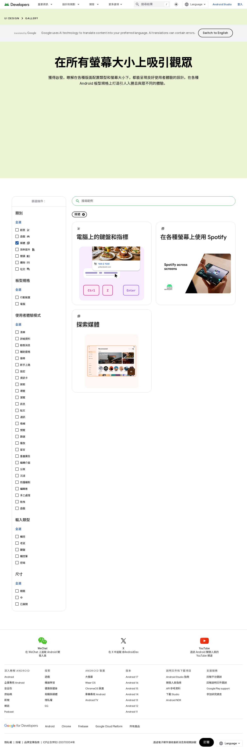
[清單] (17, 332)
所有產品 (135, 726)
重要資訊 (43, 4)
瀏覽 (22, 397)
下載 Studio (172, 694)
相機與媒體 (51, 694)
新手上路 (25, 365)
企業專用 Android (14, 682)
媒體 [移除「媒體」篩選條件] (77, 214)
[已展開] (17, 604)
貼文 (22, 410)
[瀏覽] (17, 397)
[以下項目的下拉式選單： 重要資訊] (53, 4)
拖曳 (22, 502)
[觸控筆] (17, 556)
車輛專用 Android (95, 694)
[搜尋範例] (153, 201)
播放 (22, 443)
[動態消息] (17, 345)
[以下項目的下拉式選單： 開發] (99, 4)
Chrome (66, 726)
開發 (92, 4)
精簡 (22, 591)
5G (46, 705)
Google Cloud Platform (108, 726)
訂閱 (207, 742)
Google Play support (218, 688)
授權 (18, 742)
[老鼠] (17, 543)
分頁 (22, 469)
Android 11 (132, 711)
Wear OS (90, 682)
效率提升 (25, 249)
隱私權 (48, 700)
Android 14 (132, 694)
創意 (22, 230)
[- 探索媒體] (111, 324)
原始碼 (8, 694)
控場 (22, 562)
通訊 (22, 417)
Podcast (9, 711)
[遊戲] (17, 236)
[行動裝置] (17, 297)
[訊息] (17, 404)
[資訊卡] (17, 377)
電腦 (22, 304)
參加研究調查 (214, 694)
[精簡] (17, 591)
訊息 (22, 404)
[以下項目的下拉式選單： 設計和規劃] (80, 4)
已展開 (24, 604)
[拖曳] (17, 501)
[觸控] (17, 536)
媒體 (22, 243)
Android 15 (132, 688)
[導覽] (17, 390)
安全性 (8, 688)
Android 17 (132, 676)
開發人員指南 (173, 682)
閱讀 (22, 256)
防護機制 (25, 482)
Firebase (83, 726)
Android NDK (173, 700)
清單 (22, 332)
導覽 (22, 391)
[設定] (17, 371)
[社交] (17, 269)
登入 (240, 4)
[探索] (17, 384)
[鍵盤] (17, 549)
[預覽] (17, 430)
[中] (17, 597)
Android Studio (222, 4)
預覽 (22, 430)
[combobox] (152, 4)
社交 (22, 269)
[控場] (17, 562)
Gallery (31, 18)
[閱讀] (17, 256)
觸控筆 (24, 556)
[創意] (17, 229)
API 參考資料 (173, 688)
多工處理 (25, 495)
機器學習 (50, 682)
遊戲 (22, 236)
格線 (22, 423)
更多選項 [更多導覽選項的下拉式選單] (114, 4)
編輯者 (24, 489)
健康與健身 (51, 688)
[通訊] (17, 417)
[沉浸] (17, 475)
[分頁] (17, 469)
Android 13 (132, 700)
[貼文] (17, 410)
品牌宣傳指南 (31, 742)
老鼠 (22, 543)
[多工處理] (17, 495)
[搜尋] (17, 358)
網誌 (6, 705)
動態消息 (25, 345)
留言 (22, 449)
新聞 (6, 700)
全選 (18, 222)
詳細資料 (25, 338)
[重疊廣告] (17, 456)
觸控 (22, 536)
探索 (22, 384)
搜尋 (22, 358)
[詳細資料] (17, 338)
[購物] (17, 262)
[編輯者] (17, 488)
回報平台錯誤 (214, 676)
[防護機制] (17, 482)
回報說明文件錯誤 (217, 682)
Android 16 (132, 682)
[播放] (17, 443)
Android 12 (132, 705)
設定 (22, 371)
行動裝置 (25, 297)
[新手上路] (17, 364)
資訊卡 (24, 378)
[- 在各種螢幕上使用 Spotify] (195, 237)
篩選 (22, 436)
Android (9, 676)
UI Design (11, 18)
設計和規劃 (68, 4)
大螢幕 (89, 676)
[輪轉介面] (17, 462)
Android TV (91, 700)
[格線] (17, 423)
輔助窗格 (25, 351)
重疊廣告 (25, 456)
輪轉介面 (25, 462)
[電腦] (17, 303)
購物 (22, 262)
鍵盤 (22, 549)
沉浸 (22, 475)
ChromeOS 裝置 (94, 688)
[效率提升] (17, 249)
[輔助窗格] (17, 351)
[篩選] (17, 436)
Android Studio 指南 (177, 676)
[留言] (17, 449)
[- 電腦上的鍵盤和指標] (111, 237)
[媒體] (17, 243)
